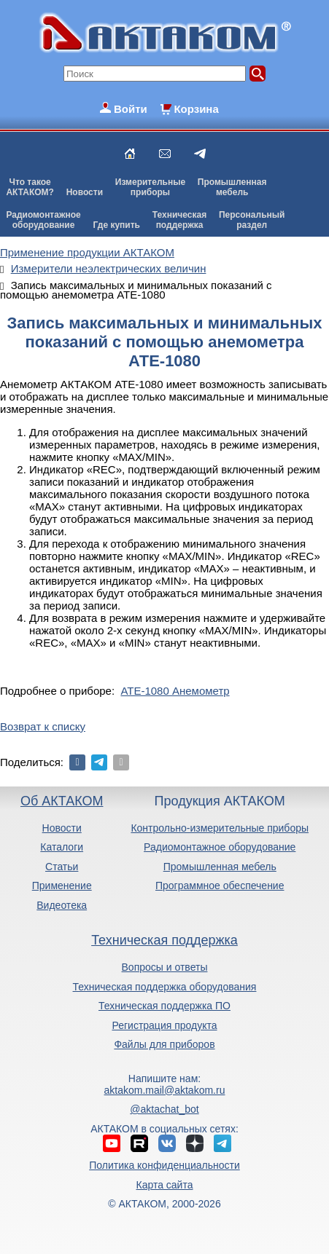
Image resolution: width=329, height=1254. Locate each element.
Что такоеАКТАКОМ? (30, 187)
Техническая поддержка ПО (164, 1006)
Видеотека (61, 905)
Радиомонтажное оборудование (219, 847)
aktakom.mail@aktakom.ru (164, 1090)
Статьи (61, 866)
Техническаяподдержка (179, 220)
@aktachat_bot (164, 1109)
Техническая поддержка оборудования (165, 987)
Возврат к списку (42, 726)
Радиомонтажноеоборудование (43, 220)
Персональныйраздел (252, 220)
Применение (62, 885)
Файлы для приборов (164, 1044)
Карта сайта (164, 1185)
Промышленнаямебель (232, 187)
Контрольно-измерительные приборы (220, 828)
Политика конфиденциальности (164, 1165)
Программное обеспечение (220, 885)
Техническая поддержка (164, 940)
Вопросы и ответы (165, 967)
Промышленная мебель (219, 866)
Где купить (116, 225)
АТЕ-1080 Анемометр (174, 691)
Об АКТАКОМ (61, 801)
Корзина (196, 109)
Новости (84, 192)
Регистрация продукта (164, 1025)
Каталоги (61, 847)
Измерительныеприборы (150, 187)
